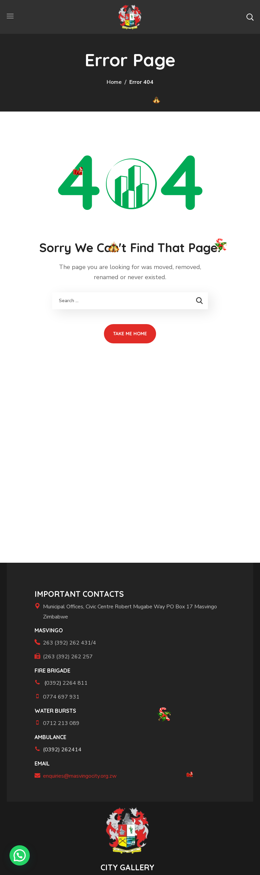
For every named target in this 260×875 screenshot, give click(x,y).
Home (114, 82)
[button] (249, 17)
